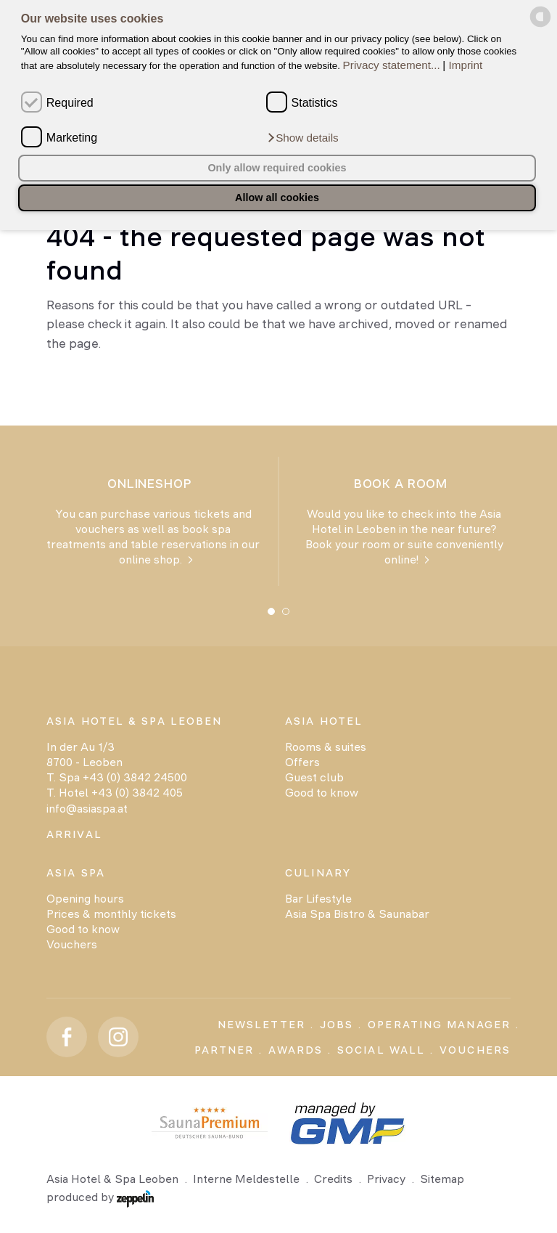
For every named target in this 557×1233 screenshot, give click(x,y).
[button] (302, 137)
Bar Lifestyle (318, 898)
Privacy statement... (391, 65)
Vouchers (71, 944)
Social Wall (381, 1050)
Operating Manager (439, 1025)
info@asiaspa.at (87, 808)
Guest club (314, 777)
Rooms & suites (325, 746)
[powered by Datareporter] (540, 24)
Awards (295, 1050)
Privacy (386, 1178)
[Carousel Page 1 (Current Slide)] (271, 611)
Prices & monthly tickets (111, 913)
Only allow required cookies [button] (276, 168)
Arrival (74, 834)
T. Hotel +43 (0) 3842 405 (114, 792)
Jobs (336, 1025)
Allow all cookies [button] (277, 197)
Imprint (466, 65)
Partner (224, 1050)
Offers (302, 762)
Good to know (321, 792)
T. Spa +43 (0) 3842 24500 (116, 777)
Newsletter (261, 1025)
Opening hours (85, 898)
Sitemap (442, 1178)
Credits (333, 1178)
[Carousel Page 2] (285, 611)
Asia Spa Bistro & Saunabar (357, 913)
